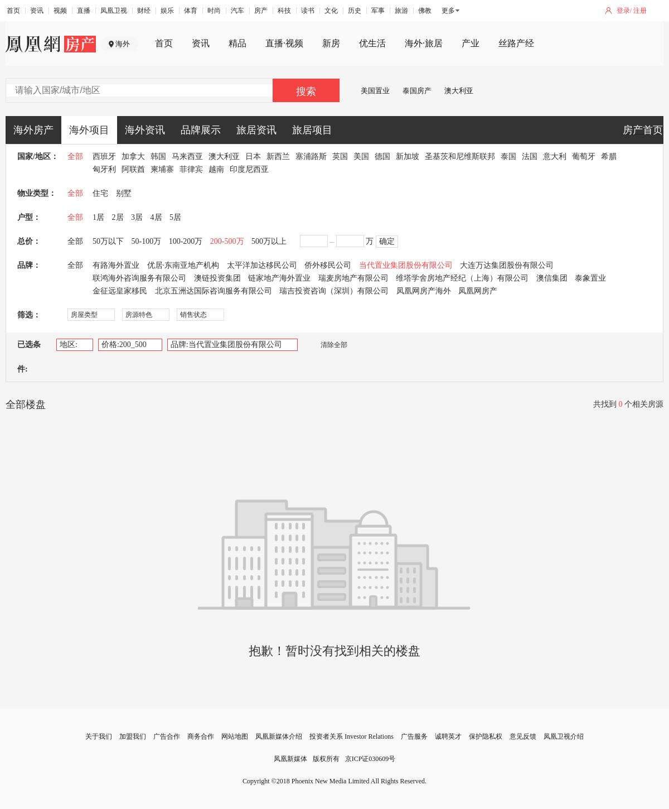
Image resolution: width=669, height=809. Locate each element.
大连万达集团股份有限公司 (507, 265)
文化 (331, 11)
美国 (361, 156)
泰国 (508, 156)
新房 (331, 43)
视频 (60, 11)
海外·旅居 (424, 43)
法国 (529, 156)
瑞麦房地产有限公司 (353, 278)
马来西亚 (187, 156)
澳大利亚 (458, 90)
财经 (144, 11)
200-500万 (227, 241)
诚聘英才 (448, 736)
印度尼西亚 (249, 169)
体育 (190, 11)
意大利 (554, 156)
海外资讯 (145, 130)
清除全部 (328, 345)
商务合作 (200, 736)
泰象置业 (590, 278)
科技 (284, 11)
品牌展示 (201, 130)
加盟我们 (132, 736)
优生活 (372, 43)
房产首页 (643, 130)
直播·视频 (284, 43)
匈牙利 (104, 169)
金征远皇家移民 (120, 291)
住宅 (100, 193)
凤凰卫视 (113, 11)
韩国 (158, 156)
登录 (623, 11)
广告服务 (414, 736)
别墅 (124, 193)
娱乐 (167, 11)
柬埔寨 (162, 169)
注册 (640, 11)
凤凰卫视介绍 (564, 736)
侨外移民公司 (327, 265)
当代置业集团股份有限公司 (406, 265)
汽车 (237, 11)
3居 (137, 217)
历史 (354, 11)
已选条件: (29, 356)
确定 (387, 241)
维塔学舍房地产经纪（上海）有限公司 (462, 278)
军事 (378, 11)
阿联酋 (133, 169)
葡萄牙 (583, 156)
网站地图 (234, 736)
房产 (261, 11)
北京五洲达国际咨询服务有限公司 (213, 291)
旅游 (401, 11)
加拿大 (133, 156)
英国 (340, 156)
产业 (470, 43)
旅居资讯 (256, 130)
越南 (216, 169)
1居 (98, 217)
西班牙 (104, 156)
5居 (175, 217)
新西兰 (278, 156)
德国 (382, 156)
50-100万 (147, 241)
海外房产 (33, 130)
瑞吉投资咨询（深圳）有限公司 (334, 291)
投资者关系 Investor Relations (351, 736)
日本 (253, 156)
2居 (118, 217)
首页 (13, 11)
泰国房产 (417, 90)
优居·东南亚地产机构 (183, 265)
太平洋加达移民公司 (262, 265)
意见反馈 (523, 736)
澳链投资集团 (217, 278)
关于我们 (98, 736)
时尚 (214, 11)
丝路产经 (516, 43)
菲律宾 (191, 169)
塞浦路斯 (311, 156)
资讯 (36, 11)
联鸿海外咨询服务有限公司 (139, 278)
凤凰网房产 (477, 291)
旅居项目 (312, 130)
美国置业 (375, 90)
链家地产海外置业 (279, 278)
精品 (237, 43)
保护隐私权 (485, 736)
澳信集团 (552, 278)
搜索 (306, 91)
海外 (122, 44)
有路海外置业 (116, 265)
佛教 (425, 11)
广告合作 (166, 736)
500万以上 (269, 241)
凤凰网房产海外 (423, 291)
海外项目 (89, 130)
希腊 (609, 156)
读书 (307, 11)
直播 (83, 11)
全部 (75, 156)
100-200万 (186, 241)
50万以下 (108, 241)
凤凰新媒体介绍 (278, 736)
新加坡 (407, 156)
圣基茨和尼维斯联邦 (460, 156)
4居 (156, 217)
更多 (448, 11)
